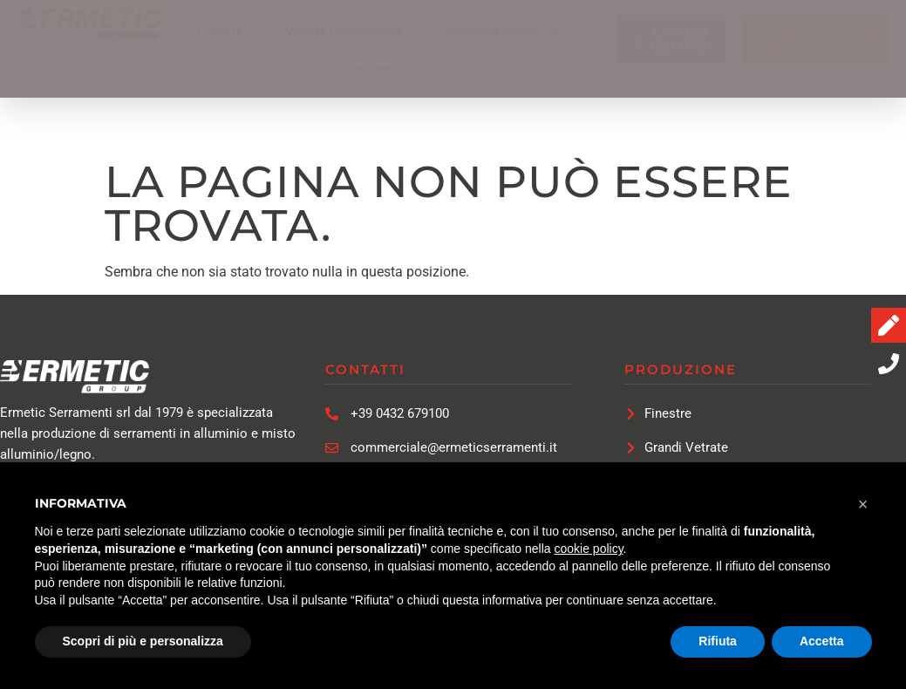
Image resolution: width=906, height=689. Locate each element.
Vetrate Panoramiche (356, 31)
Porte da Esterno (503, 31)
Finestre (232, 31)
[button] (232, 31)
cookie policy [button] (588, 549)
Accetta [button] (822, 641)
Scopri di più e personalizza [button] (143, 641)
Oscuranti (379, 70)
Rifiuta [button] (717, 641)
